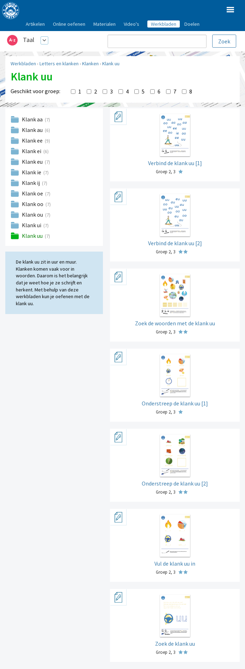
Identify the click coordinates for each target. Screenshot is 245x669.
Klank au (33, 129)
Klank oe (33, 193)
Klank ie (32, 172)
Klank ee (33, 140)
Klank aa (33, 119)
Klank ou (33, 214)
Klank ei (32, 151)
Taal (28, 40)
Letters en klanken (59, 63)
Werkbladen (23, 63)
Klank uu (111, 63)
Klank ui (32, 225)
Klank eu (33, 161)
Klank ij (31, 182)
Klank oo (33, 203)
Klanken (90, 63)
